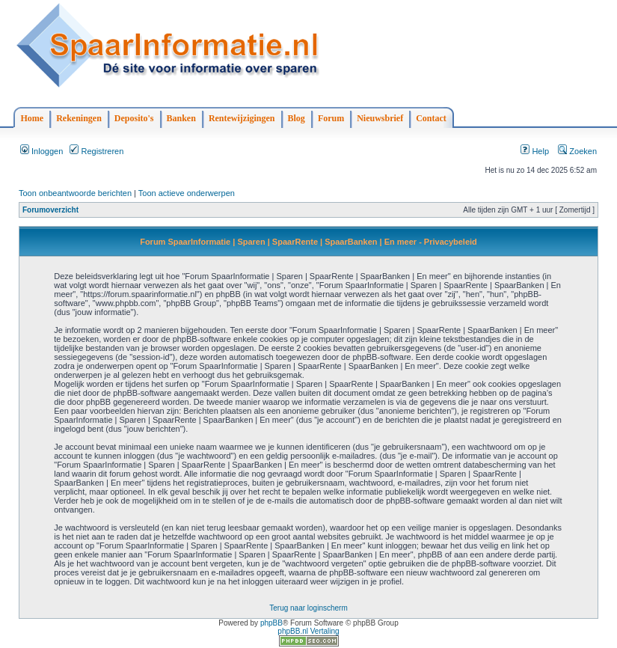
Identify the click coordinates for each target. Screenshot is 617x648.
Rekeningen (79, 118)
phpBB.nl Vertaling (308, 631)
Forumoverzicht (50, 210)
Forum (331, 118)
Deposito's (134, 118)
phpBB (271, 623)
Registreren (96, 151)
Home (32, 118)
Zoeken (577, 151)
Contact (431, 118)
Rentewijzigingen (242, 118)
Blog (296, 118)
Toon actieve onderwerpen (186, 193)
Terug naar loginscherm (308, 608)
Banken (181, 118)
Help (535, 151)
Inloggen (41, 151)
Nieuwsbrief (380, 118)
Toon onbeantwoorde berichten (75, 193)
